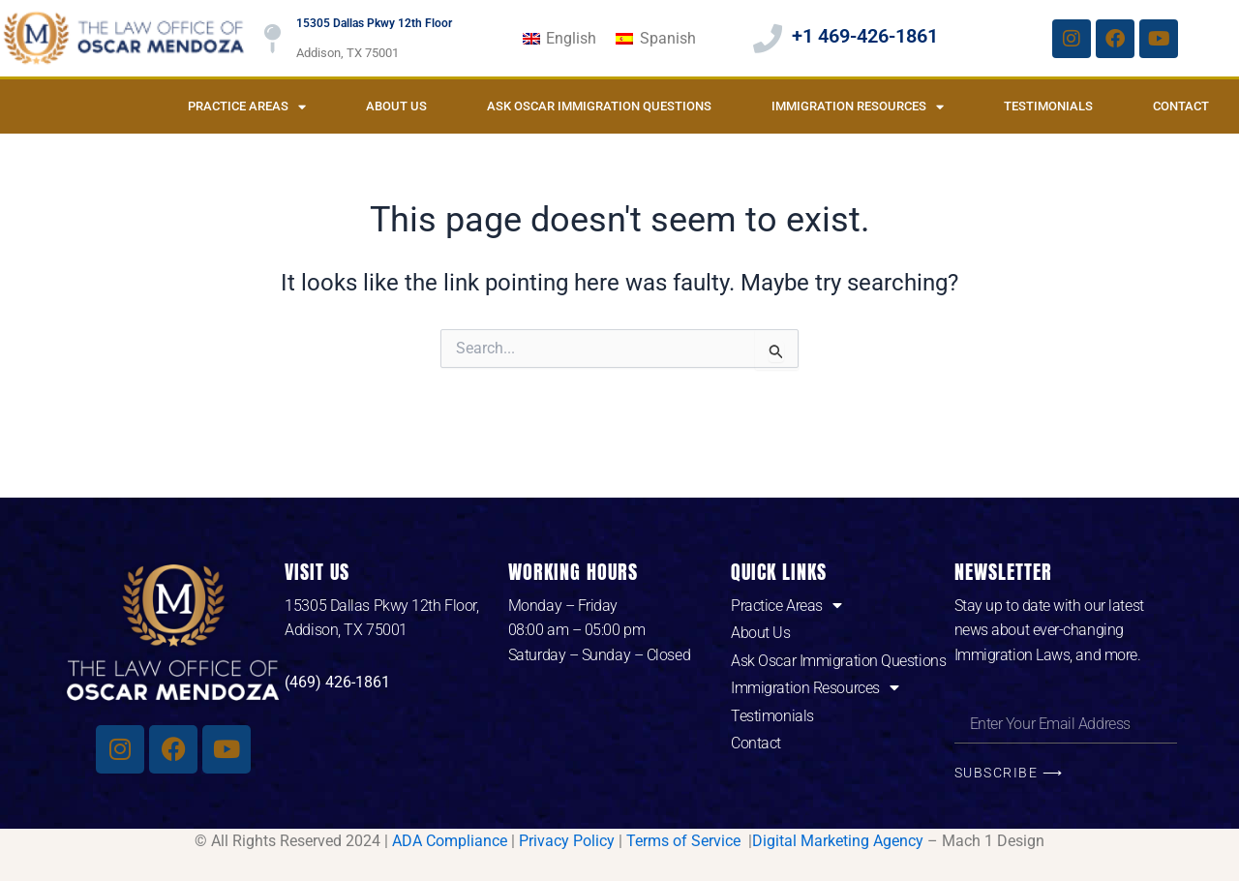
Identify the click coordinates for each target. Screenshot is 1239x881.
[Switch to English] (559, 38)
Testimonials (1048, 106)
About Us (396, 106)
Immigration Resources (857, 107)
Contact (1181, 106)
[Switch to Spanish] (655, 38)
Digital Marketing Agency (837, 841)
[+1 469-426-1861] (767, 38)
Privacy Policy (567, 841)
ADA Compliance (449, 841)
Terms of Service (685, 841)
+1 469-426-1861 (865, 35)
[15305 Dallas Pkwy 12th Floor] (272, 38)
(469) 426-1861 (337, 682)
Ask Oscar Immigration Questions (599, 106)
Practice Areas (247, 107)
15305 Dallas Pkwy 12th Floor (374, 23)
